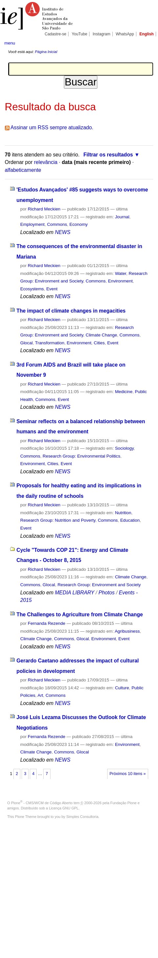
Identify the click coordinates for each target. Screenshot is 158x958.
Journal (122, 216)
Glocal (26, 342)
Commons (57, 224)
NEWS (62, 232)
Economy (78, 224)
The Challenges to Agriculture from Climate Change (79, 614)
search (147, 42)
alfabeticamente (23, 170)
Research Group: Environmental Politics (81, 456)
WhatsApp (125, 34)
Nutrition (123, 512)
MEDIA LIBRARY (74, 592)
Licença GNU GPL (63, 808)
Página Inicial (46, 52)
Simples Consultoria (82, 817)
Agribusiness (127, 631)
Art (40, 695)
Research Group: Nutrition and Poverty (57, 520)
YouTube (80, 34)
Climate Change (101, 335)
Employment (32, 224)
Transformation (49, 342)
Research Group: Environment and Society (99, 584)
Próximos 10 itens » (127, 773)
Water (120, 273)
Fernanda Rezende (46, 623)
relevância (46, 162)
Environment (120, 281)
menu (9, 43)
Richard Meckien (44, 209)
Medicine (123, 391)
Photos (107, 592)
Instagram (101, 34)
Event (51, 288)
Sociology (124, 448)
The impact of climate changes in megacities (71, 311)
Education (130, 520)
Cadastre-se (55, 34)
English (146, 34)
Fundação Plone (123, 803)
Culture (122, 687)
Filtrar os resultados (108, 154)
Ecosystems (32, 288)
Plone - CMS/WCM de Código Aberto (42, 803)
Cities (99, 342)
